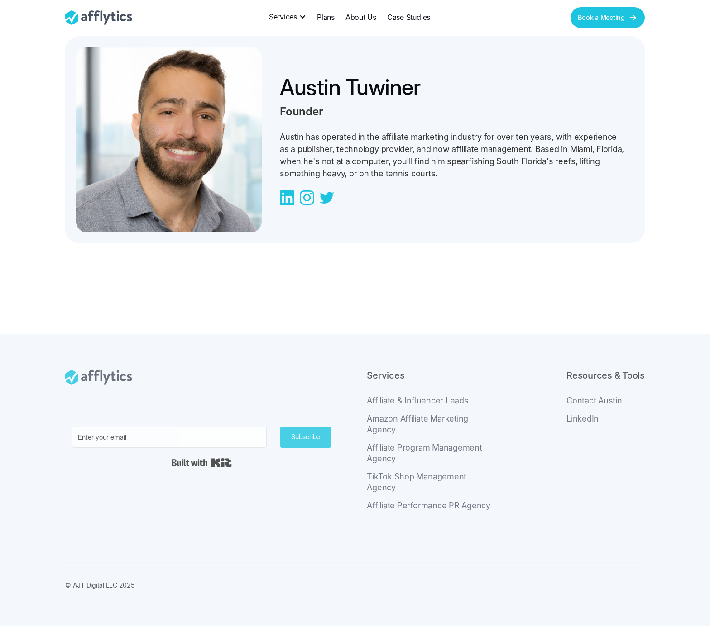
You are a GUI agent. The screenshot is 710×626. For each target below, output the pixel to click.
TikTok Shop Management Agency (416, 482)
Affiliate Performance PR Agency (428, 505)
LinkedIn (582, 418)
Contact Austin (594, 400)
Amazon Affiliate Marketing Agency (417, 424)
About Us (360, 17)
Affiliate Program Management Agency (424, 453)
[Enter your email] (169, 437)
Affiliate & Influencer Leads (417, 400)
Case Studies (408, 17)
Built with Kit (202, 463)
